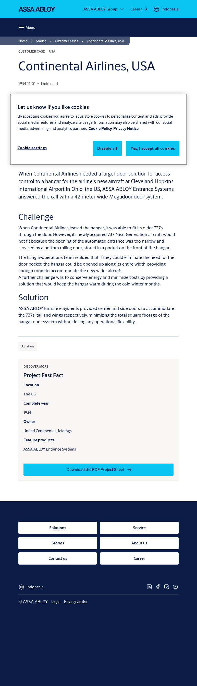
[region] (98, 129)
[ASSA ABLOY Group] (104, 9)
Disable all (107, 148)
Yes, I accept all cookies (153, 148)
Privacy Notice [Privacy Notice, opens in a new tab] (126, 128)
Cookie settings (32, 147)
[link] (139, 9)
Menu (30, 27)
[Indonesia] (166, 9)
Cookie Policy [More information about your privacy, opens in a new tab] (100, 128)
